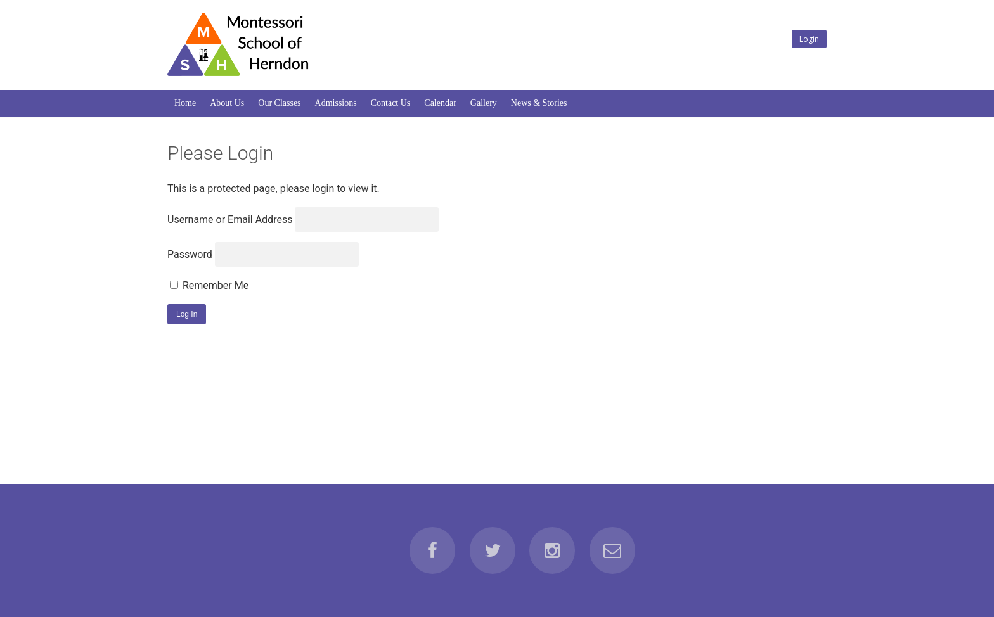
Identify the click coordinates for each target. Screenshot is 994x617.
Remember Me (209, 285)
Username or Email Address (229, 219)
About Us (227, 103)
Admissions (336, 103)
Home (185, 103)
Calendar (440, 103)
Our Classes (279, 103)
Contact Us (391, 103)
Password (189, 254)
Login (809, 39)
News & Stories (539, 103)
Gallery (483, 103)
